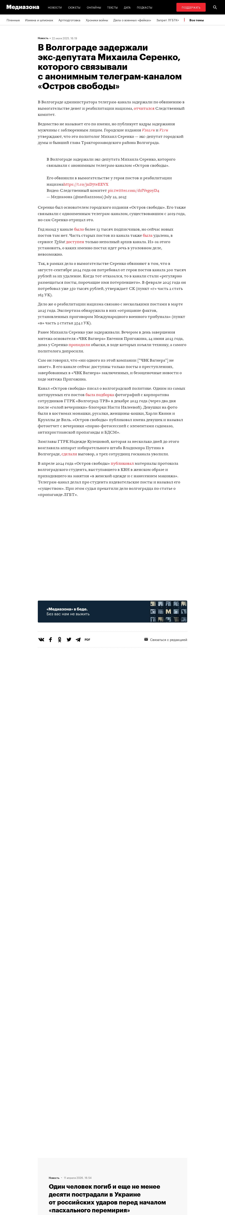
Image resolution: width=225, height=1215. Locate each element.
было (79, 230)
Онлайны (94, 7)
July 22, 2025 (115, 197)
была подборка (99, 395)
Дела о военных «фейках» (132, 19)
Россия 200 (125, 1184)
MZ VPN (122, 1176)
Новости (55, 7)
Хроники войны (97, 19)
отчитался (144, 109)
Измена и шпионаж (39, 19)
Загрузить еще (112, 1023)
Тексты (112, 7)
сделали (69, 454)
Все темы (196, 20)
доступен (75, 242)
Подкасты (144, 7)
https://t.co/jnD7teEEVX (86, 185)
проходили (79, 345)
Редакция (69, 1159)
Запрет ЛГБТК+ (167, 19)
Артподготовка (69, 19)
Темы (66, 1184)
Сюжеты (74, 7)
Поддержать (191, 7)
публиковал (122, 464)
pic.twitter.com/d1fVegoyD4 (133, 191)
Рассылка (123, 1168)
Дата (127, 7)
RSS (121, 1159)
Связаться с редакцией (79, 1168)
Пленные (13, 19)
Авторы (67, 1176)
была (147, 236)
